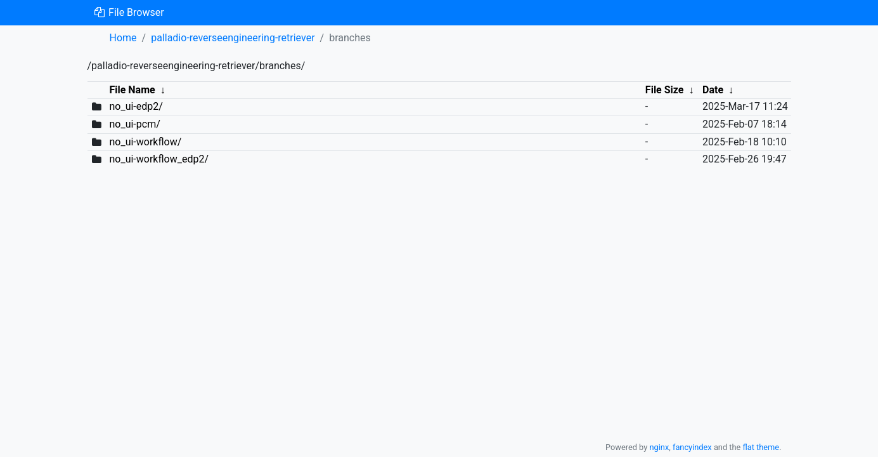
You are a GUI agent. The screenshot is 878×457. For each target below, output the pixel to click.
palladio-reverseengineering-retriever (232, 38)
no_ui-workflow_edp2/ (159, 159)
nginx (659, 447)
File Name (132, 90)
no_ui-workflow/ (145, 142)
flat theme (761, 447)
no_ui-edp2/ (135, 106)
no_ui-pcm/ (134, 124)
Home (123, 38)
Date (712, 90)
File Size (664, 90)
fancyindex (692, 447)
